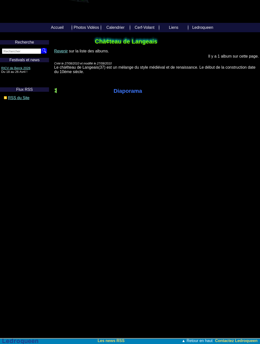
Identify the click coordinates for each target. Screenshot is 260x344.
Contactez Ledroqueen (236, 341)
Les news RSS (111, 341)
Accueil (57, 27)
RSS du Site (18, 98)
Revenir (61, 51)
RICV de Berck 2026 (16, 68)
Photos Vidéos (86, 27)
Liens (173, 27)
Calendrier (115, 27)
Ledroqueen (202, 27)
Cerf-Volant (144, 27)
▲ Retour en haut (196, 341)
